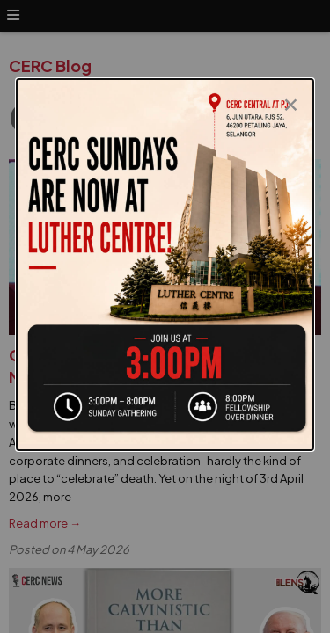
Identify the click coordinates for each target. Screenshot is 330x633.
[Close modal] (290, 99)
